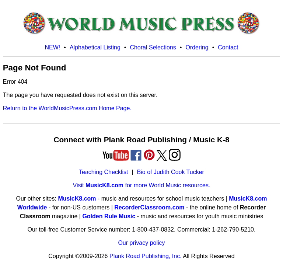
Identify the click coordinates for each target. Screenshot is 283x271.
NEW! (52, 47)
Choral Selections (153, 47)
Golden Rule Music (108, 216)
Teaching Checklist (103, 172)
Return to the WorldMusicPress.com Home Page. (67, 108)
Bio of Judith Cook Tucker (170, 172)
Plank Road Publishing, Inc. (145, 256)
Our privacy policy (141, 243)
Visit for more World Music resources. (141, 185)
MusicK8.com (77, 198)
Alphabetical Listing (95, 47)
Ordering (196, 47)
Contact (228, 47)
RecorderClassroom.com (149, 207)
